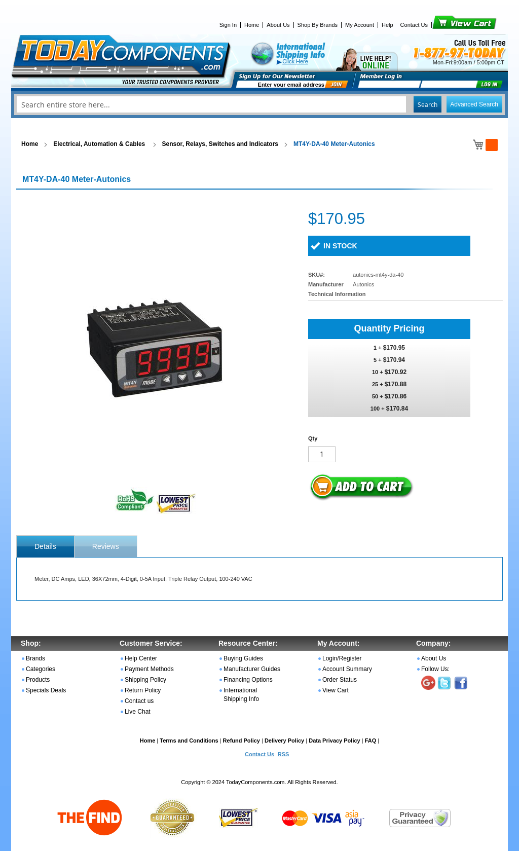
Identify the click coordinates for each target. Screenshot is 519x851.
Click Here (295, 61)
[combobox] (259, 104)
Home (251, 25)
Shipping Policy (145, 679)
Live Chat (138, 711)
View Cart (447, 25)
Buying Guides (243, 658)
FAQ (371, 740)
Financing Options (248, 679)
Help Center (141, 658)
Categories (40, 669)
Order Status (339, 679)
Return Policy (143, 690)
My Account (359, 25)
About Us (278, 25)
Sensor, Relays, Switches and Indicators (220, 143)
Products (38, 679)
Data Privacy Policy (334, 740)
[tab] (45, 546)
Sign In (228, 25)
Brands (35, 658)
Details (45, 546)
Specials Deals (46, 690)
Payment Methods (149, 669)
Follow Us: (435, 669)
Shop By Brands (318, 25)
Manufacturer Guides (252, 669)
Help (387, 25)
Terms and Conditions (189, 740)
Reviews (105, 546)
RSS (283, 754)
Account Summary (347, 669)
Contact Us (414, 25)
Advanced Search (474, 104)
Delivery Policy (284, 740)
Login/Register (341, 658)
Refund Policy (241, 740)
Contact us (139, 701)
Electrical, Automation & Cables (99, 143)
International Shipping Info (241, 694)
